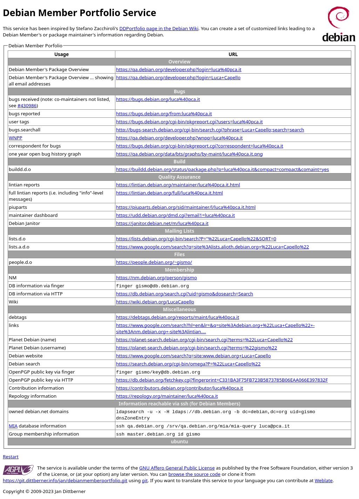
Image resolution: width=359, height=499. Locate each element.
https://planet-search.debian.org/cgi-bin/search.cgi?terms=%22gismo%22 (196, 347)
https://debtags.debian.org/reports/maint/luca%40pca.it (177, 317)
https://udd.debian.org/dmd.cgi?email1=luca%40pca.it (175, 215)
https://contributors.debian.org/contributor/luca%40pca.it (179, 388)
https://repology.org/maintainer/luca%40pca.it (167, 396)
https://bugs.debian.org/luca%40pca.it (158, 99)
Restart (11, 456)
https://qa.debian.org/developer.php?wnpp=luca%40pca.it (179, 138)
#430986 (27, 105)
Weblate (324, 480)
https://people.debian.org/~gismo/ (154, 262)
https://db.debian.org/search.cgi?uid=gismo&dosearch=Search (184, 293)
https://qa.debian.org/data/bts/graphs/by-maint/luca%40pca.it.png (189, 154)
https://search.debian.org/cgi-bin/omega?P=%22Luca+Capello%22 (188, 364)
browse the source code (194, 474)
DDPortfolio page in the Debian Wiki (158, 28)
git (145, 480)
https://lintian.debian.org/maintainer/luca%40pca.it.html (178, 185)
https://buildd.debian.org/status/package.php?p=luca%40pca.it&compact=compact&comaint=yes (222, 169)
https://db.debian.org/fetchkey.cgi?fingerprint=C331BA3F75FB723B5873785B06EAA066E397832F (222, 380)
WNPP (15, 138)
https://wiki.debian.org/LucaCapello (155, 302)
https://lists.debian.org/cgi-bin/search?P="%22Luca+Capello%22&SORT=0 (196, 238)
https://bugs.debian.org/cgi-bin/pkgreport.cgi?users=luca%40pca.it (189, 121)
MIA (13, 426)
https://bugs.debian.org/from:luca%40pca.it (164, 113)
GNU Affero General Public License (177, 468)
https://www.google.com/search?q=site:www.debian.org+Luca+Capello (193, 356)
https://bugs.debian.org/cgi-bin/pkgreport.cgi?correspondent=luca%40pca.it (199, 146)
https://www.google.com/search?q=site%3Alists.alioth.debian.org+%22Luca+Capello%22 (212, 247)
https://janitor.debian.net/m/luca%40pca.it (162, 223)
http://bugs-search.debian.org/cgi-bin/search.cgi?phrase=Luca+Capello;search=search (210, 130)
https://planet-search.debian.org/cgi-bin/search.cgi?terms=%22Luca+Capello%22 (204, 339)
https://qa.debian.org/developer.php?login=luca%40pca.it (178, 69)
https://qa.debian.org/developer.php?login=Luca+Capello (178, 77)
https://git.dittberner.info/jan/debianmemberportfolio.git (65, 480)
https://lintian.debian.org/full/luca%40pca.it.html (169, 193)
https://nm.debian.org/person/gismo (156, 277)
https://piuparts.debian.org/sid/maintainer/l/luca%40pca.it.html (186, 207)
